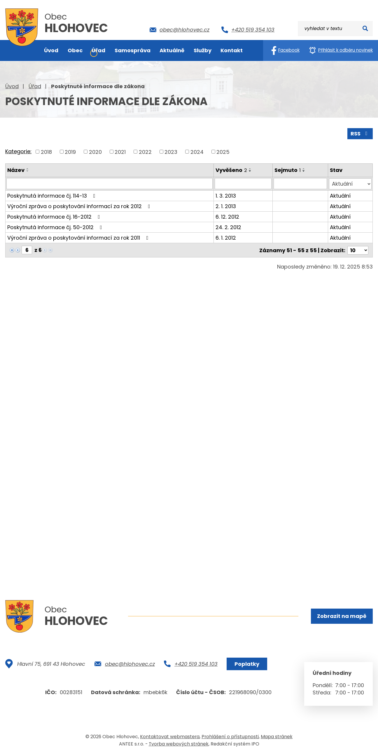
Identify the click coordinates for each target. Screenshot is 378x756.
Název (15, 170)
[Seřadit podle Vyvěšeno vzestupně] (250, 169)
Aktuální (340, 195)
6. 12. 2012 (227, 216)
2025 (223, 151)
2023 (170, 151)
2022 (145, 151)
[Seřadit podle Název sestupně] (27, 171)
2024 (197, 151)
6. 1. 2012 (226, 237)
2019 (70, 151)
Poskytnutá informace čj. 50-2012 (55, 227)
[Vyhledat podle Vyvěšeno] (243, 183)
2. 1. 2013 (226, 206)
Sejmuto (287, 170)
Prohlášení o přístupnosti (230, 736)
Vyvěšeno (231, 170)
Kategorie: (18, 151)
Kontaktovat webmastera (170, 736)
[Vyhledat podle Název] (109, 183)
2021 (120, 151)
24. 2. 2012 (228, 227)
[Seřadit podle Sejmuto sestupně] (304, 171)
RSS (360, 133)
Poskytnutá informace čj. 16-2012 (54, 216)
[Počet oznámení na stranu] (357, 249)
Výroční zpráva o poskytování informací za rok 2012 (80, 206)
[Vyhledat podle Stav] (350, 183)
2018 (46, 151)
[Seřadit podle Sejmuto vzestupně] (304, 169)
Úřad (35, 86)
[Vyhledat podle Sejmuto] (300, 183)
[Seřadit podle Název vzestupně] (27, 169)
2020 (95, 151)
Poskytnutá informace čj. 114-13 (52, 195)
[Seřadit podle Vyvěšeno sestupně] (250, 171)
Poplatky (247, 664)
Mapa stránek (277, 736)
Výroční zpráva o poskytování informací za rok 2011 (79, 237)
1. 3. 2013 (226, 195)
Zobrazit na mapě (341, 616)
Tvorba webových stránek (179, 744)
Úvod (12, 86)
